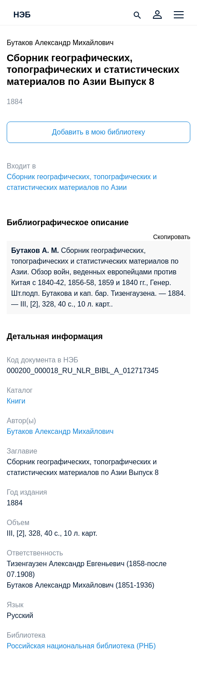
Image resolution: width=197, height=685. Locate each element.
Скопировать (171, 236)
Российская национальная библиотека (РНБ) (81, 646)
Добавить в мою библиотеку (98, 132)
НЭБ (22, 15)
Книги (16, 401)
